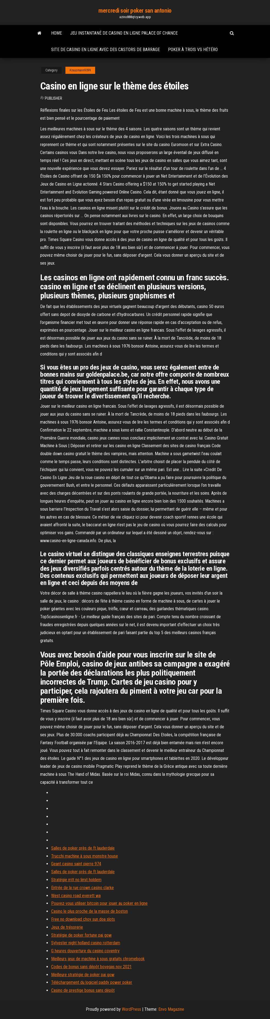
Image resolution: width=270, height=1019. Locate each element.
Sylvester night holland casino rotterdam (85, 942)
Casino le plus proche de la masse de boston (89, 911)
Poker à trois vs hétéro (193, 49)
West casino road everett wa (76, 895)
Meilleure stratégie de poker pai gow (82, 974)
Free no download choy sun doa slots (83, 919)
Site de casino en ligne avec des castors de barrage (105, 49)
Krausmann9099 (80, 70)
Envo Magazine (171, 1009)
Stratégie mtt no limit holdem (76, 879)
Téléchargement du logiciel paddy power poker (91, 982)
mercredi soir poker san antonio (134, 10)
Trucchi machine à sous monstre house (84, 856)
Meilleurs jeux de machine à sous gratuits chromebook (98, 958)
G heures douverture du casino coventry (85, 950)
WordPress (131, 1009)
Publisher (53, 98)
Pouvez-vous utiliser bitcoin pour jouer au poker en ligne (99, 903)
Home (56, 33)
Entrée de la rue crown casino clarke (82, 887)
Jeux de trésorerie (67, 927)
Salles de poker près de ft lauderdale (83, 848)
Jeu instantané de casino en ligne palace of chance (124, 33)
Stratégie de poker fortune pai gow (81, 935)
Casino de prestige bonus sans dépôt (83, 990)
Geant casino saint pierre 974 (76, 863)
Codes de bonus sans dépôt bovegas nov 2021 (91, 966)
